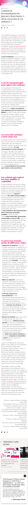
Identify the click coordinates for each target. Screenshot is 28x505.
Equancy (14, 35)
